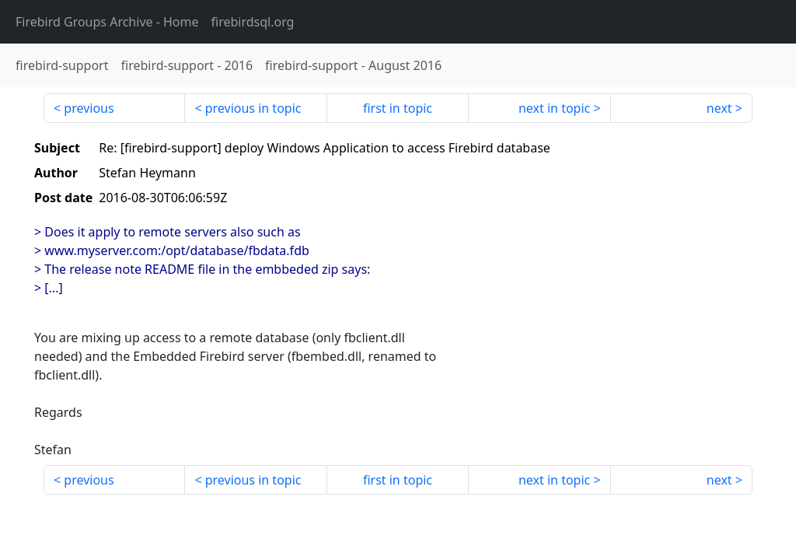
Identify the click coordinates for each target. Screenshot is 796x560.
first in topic (397, 108)
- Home (107, 21)
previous (88, 108)
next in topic (554, 108)
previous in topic (253, 108)
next (719, 108)
